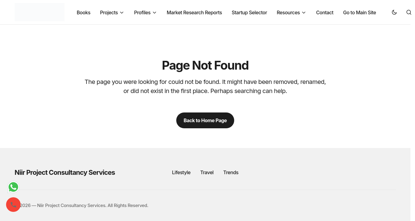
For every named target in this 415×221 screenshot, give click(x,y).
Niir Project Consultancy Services (65, 172)
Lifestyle (181, 172)
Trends (230, 172)
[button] (394, 12)
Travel (207, 172)
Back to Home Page (205, 120)
